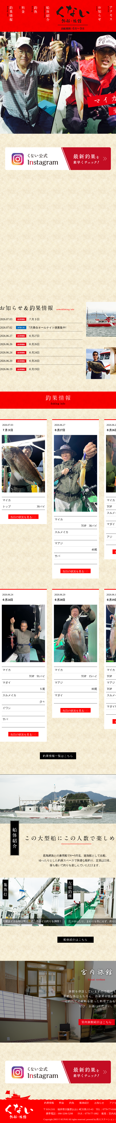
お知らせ (99, 1103)
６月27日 (34, 335)
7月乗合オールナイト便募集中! (47, 327)
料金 (61, 1103)
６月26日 (34, 344)
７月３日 (34, 319)
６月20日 (34, 360)
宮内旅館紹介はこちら (97, 1022)
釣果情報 (49, 1103)
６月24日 (34, 352)
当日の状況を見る (23, 517)
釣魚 (71, 1103)
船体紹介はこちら (75, 939)
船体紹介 (84, 1103)
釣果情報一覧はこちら (58, 755)
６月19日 (34, 369)
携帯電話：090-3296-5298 (58, 1113)
